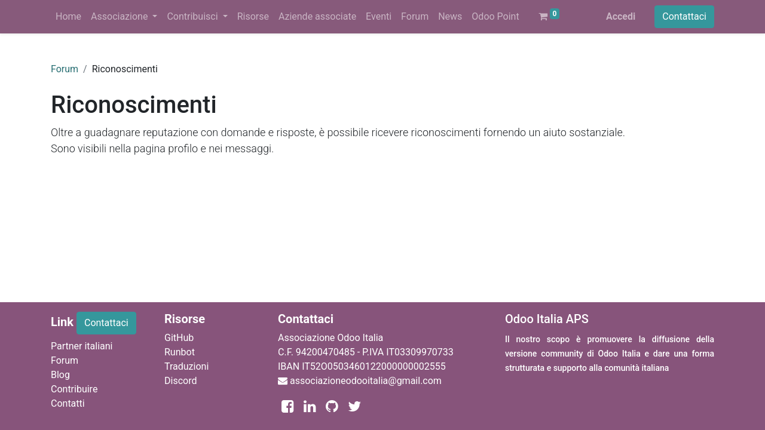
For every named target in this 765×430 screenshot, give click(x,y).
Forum (64, 69)
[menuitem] (68, 17)
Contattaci (684, 16)
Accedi (620, 16)
